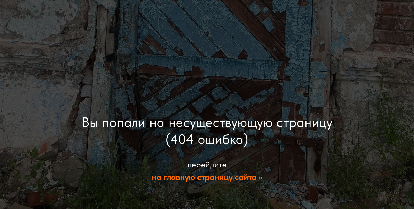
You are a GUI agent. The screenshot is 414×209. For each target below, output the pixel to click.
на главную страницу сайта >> (207, 177)
